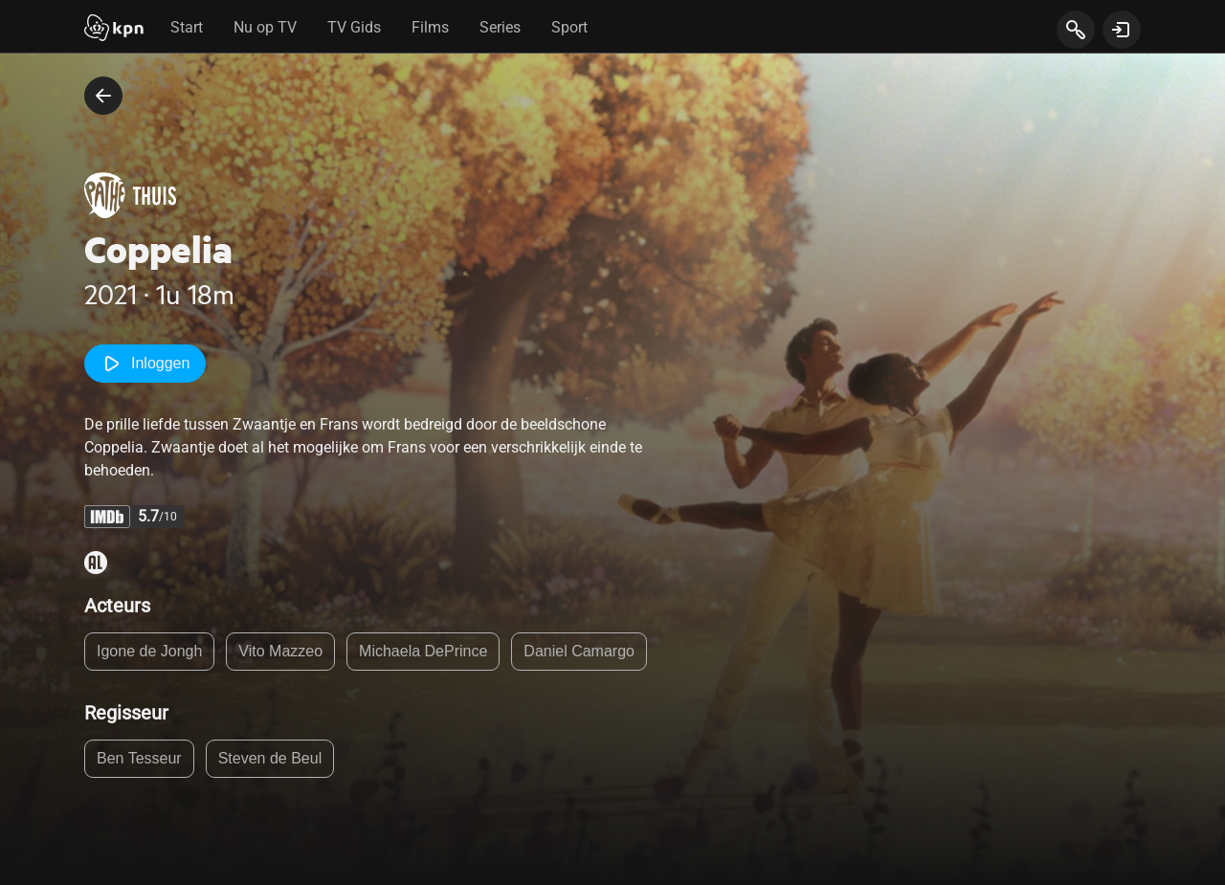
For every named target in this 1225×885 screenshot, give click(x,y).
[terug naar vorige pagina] (103, 96)
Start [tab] (186, 27)
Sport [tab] (569, 27)
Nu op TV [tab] (265, 27)
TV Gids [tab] (354, 27)
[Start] (113, 30)
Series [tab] (500, 27)
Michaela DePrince (423, 651)
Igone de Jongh (149, 651)
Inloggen (144, 363)
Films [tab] (430, 27)
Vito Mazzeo (280, 651)
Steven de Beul (270, 758)
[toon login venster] (1121, 30)
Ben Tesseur (139, 758)
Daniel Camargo (579, 651)
